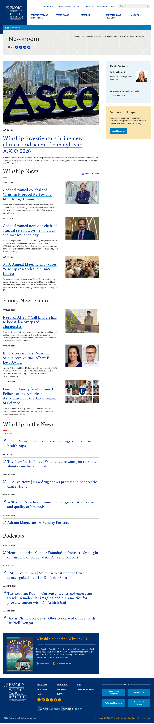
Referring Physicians (113, 703)
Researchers (139, 692)
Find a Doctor (49, 7)
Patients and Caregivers (113, 692)
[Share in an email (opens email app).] (28, 47)
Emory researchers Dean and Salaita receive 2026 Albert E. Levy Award (26, 358)
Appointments (65, 7)
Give (113, 7)
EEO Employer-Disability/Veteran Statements (110, 718)
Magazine (61, 689)
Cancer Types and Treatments (39, 16)
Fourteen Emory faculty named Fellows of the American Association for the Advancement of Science (30, 396)
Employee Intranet (85, 689)
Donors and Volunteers (139, 703)
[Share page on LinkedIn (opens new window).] (24, 47)
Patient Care (62, 15)
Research (85, 15)
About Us (136, 15)
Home (7, 28)
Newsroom (42, 689)
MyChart (89, 7)
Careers (40, 694)
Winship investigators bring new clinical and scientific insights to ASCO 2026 (43, 144)
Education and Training (113, 16)
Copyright (132, 718)
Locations (78, 7)
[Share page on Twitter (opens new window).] (20, 47)
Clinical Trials (102, 7)
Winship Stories (118, 131)
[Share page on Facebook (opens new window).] (16, 47)
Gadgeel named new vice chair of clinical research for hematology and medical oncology (30, 230)
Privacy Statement (143, 718)
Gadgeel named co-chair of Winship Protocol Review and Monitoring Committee (27, 194)
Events (60, 694)
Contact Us (62, 684)
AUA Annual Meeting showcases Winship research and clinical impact (30, 269)
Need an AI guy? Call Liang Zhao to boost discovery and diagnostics (30, 322)
